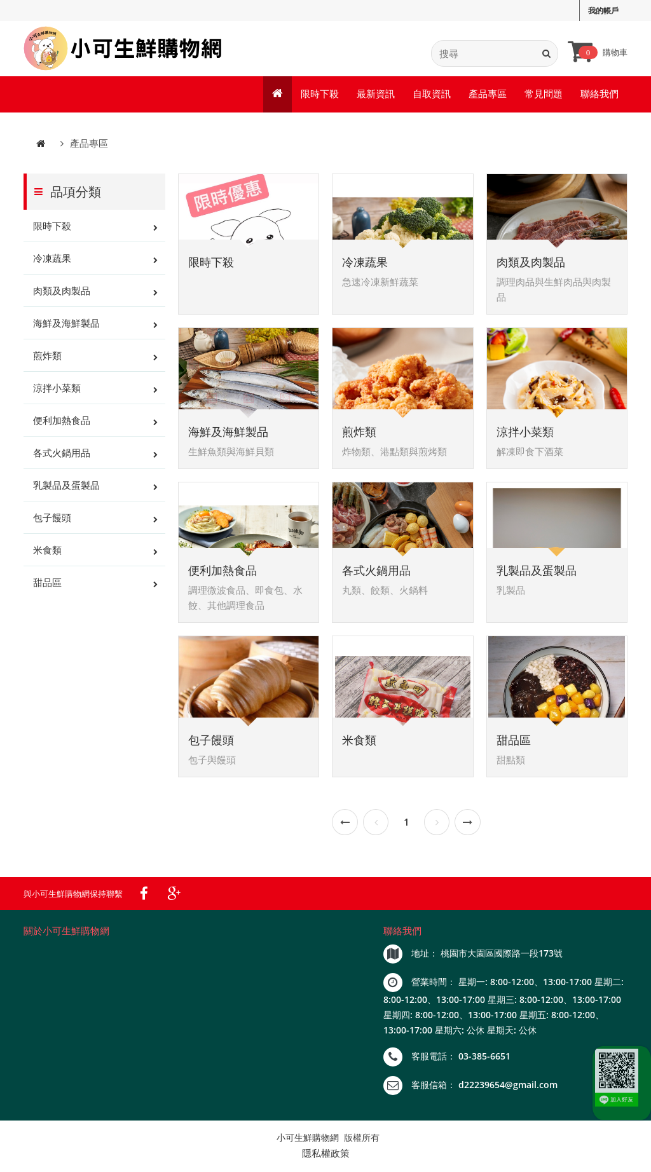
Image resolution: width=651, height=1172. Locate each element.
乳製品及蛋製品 (66, 487)
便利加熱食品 (61, 422)
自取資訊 (432, 95)
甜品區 (47, 584)
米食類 (47, 552)
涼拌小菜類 (57, 390)
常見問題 (543, 95)
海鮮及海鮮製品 (66, 325)
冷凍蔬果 (52, 260)
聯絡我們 (599, 95)
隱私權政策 (326, 1154)
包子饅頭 (52, 520)
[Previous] (345, 824)
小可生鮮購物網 (308, 1139)
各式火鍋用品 (61, 455)
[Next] (436, 824)
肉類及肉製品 (61, 293)
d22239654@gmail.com (508, 1086)
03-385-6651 (484, 1058)
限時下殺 (320, 95)
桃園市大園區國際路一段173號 (502, 955)
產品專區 (488, 95)
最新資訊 (376, 95)
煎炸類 (47, 357)
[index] (124, 49)
